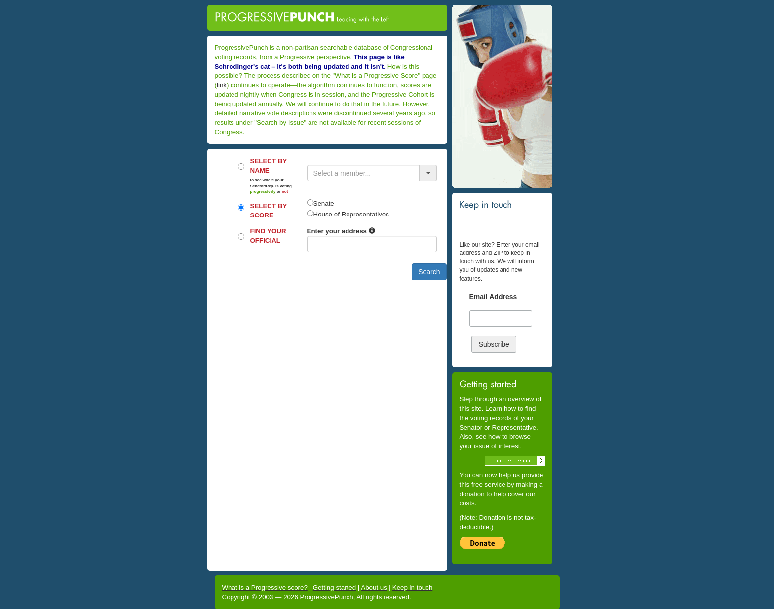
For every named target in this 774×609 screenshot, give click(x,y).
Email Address (493, 297)
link (222, 85)
